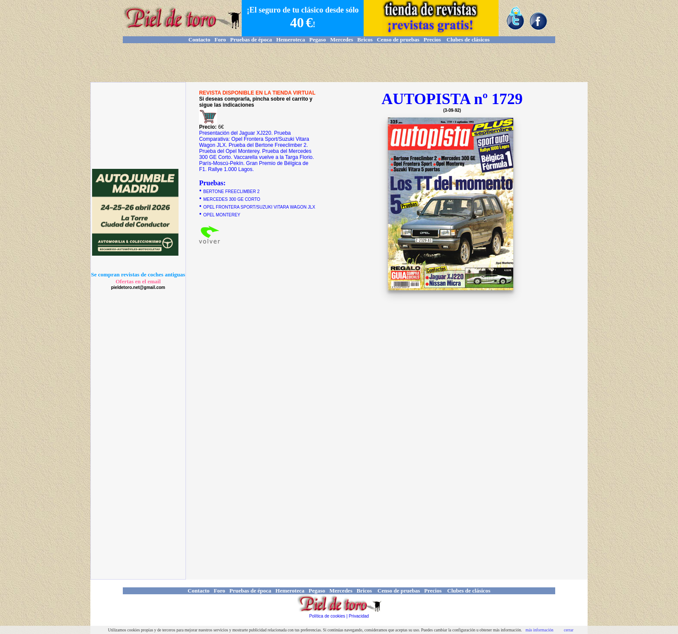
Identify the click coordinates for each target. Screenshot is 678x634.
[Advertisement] (339, 62)
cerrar (568, 630)
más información (539, 630)
